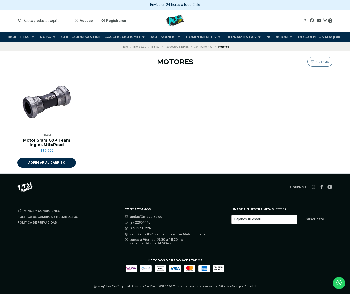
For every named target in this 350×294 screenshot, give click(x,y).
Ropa (48, 37)
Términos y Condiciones (39, 211)
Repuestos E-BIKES (177, 46)
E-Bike (155, 46)
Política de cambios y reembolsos (48, 216)
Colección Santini (80, 37)
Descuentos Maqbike (320, 37)
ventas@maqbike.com (145, 216)
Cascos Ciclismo (125, 37)
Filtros (320, 62)
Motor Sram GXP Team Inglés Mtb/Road (46, 142)
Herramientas (244, 37)
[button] (47, 163)
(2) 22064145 (137, 222)
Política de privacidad (37, 222)
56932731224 (137, 228)
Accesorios (165, 37)
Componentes (203, 37)
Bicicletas (21, 37)
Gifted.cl (250, 286)
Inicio (124, 46)
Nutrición (279, 37)
